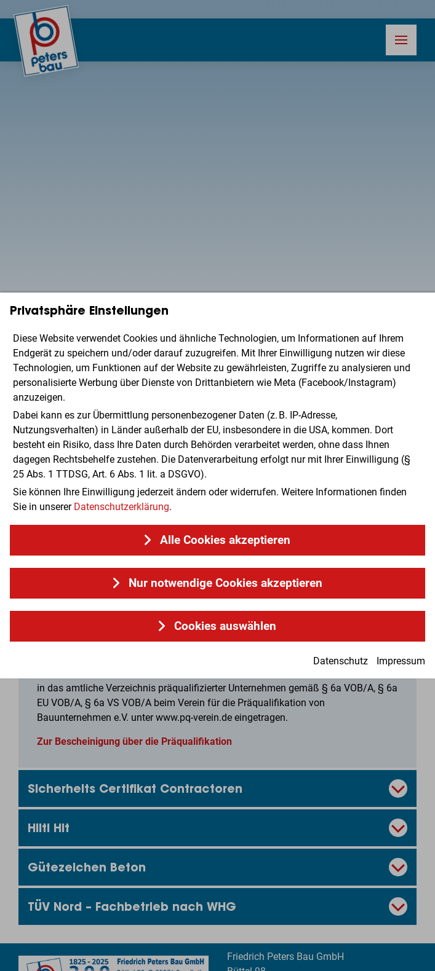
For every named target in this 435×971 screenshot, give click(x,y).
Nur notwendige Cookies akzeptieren (225, 583)
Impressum (401, 661)
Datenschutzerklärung (121, 507)
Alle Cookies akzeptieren (225, 540)
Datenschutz (340, 661)
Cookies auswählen (225, 626)
